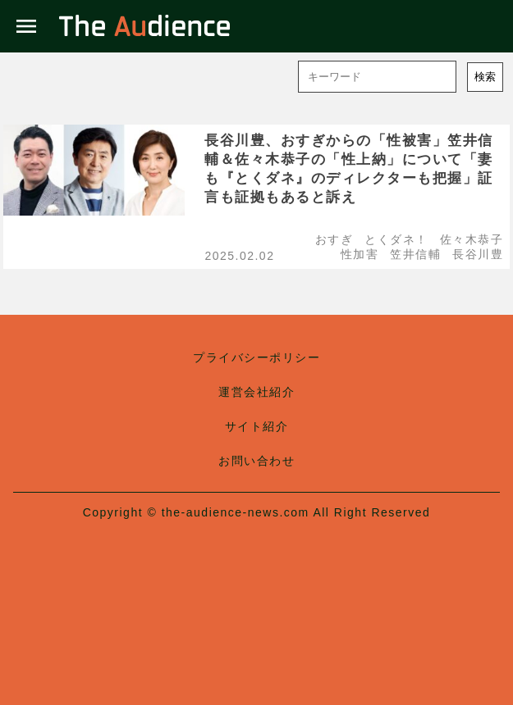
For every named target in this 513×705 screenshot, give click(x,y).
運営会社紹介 (256, 391)
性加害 (360, 254)
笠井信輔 (415, 254)
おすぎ (334, 239)
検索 (485, 76)
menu (26, 26)
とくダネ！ (396, 239)
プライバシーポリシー (256, 357)
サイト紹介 (257, 426)
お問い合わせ (256, 460)
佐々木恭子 (472, 239)
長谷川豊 (477, 254)
